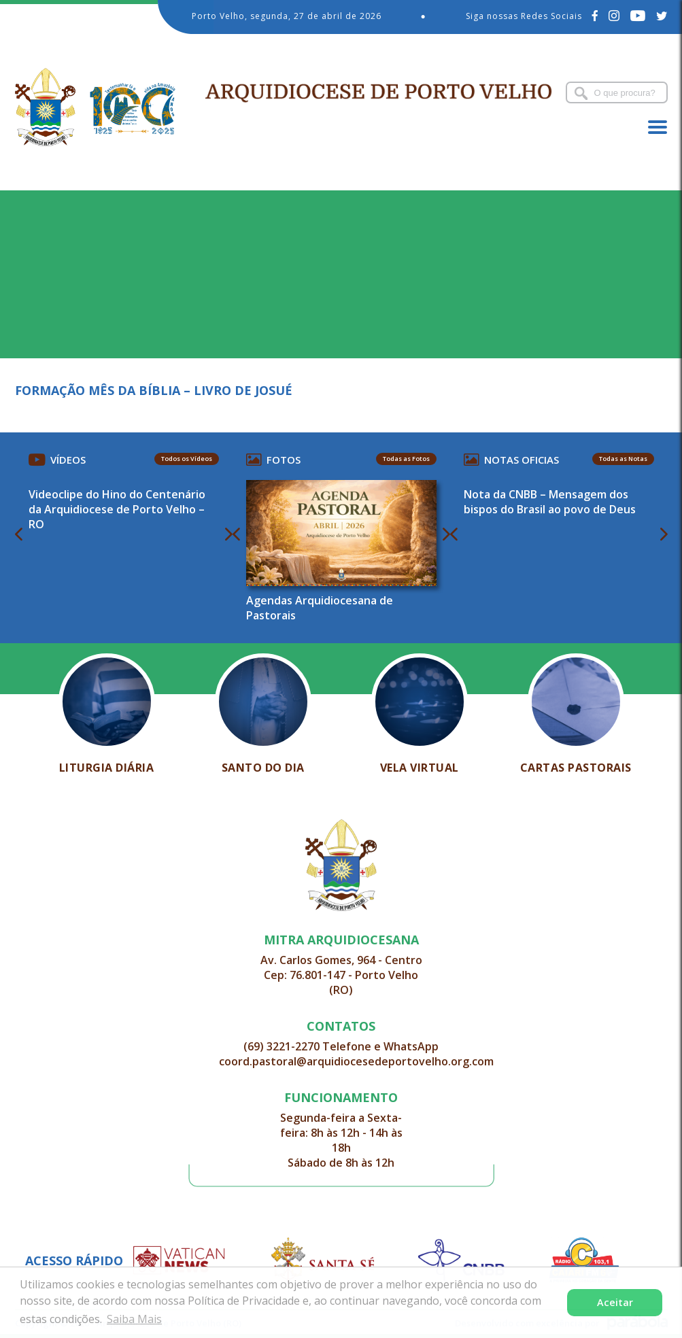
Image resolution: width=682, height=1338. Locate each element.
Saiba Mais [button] (134, 1318)
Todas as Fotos (406, 458)
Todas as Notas (623, 458)
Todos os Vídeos (186, 458)
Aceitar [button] (615, 1302)
